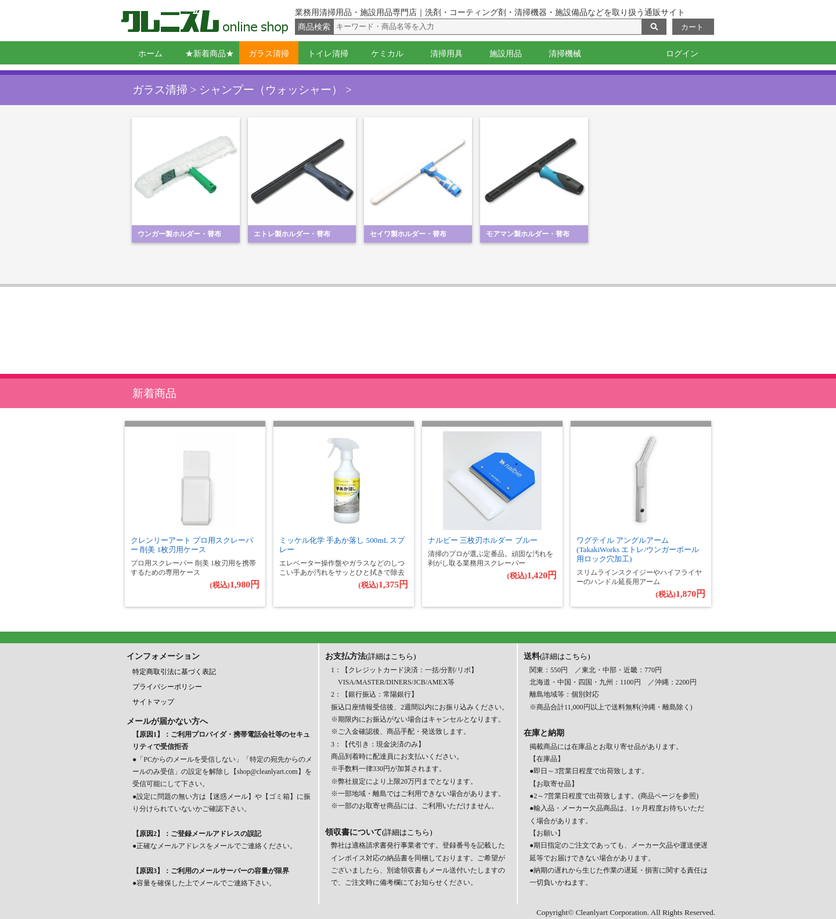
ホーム (150, 53)
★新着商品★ (209, 53)
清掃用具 (446, 53)
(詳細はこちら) (391, 656)
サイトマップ (153, 702)
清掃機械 (565, 53)
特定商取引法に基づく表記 (174, 672)
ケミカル (387, 53)
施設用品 (505, 53)
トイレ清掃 (328, 53)
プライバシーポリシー (167, 687)
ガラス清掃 (268, 53)
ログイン (682, 53)
